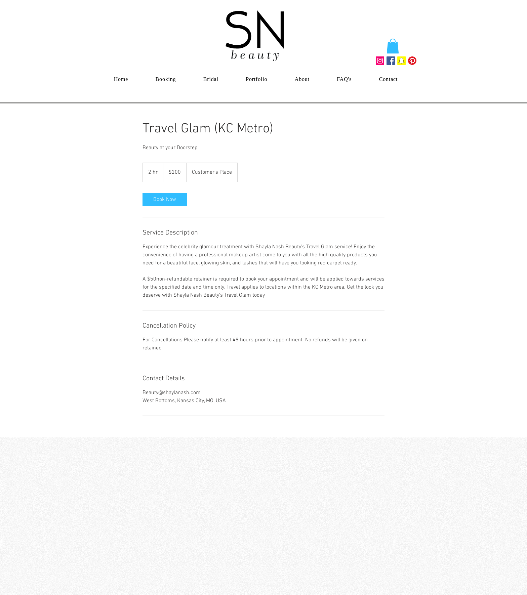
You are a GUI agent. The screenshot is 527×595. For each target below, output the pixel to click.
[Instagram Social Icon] (380, 60)
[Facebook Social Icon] (391, 60)
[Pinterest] (412, 60)
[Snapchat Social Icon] (401, 60)
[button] (393, 46)
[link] (165, 199)
